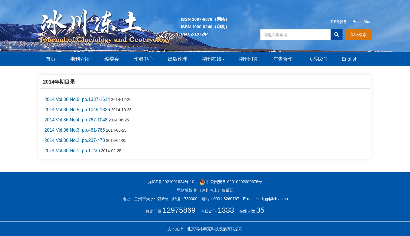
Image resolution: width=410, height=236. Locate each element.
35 (260, 210)
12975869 (179, 210)
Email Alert (362, 21)
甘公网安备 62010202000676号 (230, 181)
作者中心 (143, 59)
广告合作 (283, 59)
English (350, 59)
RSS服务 (339, 21)
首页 (51, 59)
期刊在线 (213, 59)
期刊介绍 (80, 59)
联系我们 (317, 59)
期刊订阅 (249, 59)
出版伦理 (177, 59)
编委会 (111, 59)
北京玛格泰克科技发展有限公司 (215, 229)
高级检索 (358, 34)
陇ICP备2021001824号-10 (171, 181)
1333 (226, 210)
